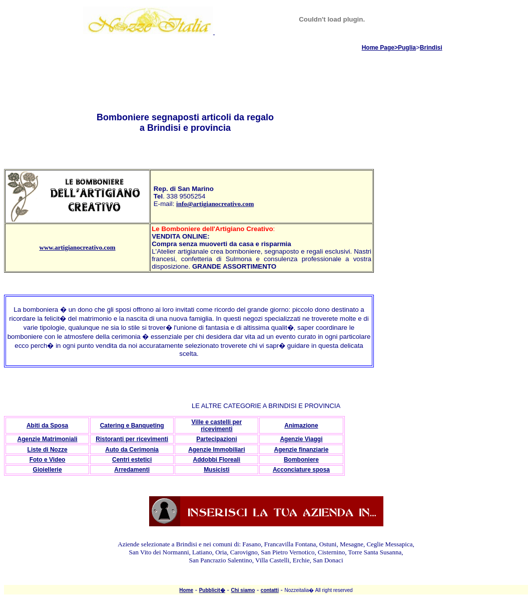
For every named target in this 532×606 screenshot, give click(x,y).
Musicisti (216, 469)
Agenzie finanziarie (301, 449)
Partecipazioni (216, 439)
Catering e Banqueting (132, 425)
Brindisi (431, 47)
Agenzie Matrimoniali (48, 439)
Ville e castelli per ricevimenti (217, 426)
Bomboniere (301, 459)
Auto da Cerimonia (132, 449)
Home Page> (380, 47)
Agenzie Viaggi (301, 439)
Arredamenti (132, 469)
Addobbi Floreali (216, 459)
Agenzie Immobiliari (216, 449)
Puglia (407, 47)
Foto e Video (48, 459)
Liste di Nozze (48, 449)
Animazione (301, 425)
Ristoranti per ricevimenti (132, 439)
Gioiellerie (47, 469)
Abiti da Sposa (47, 425)
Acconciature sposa (301, 469)
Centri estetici (132, 459)
